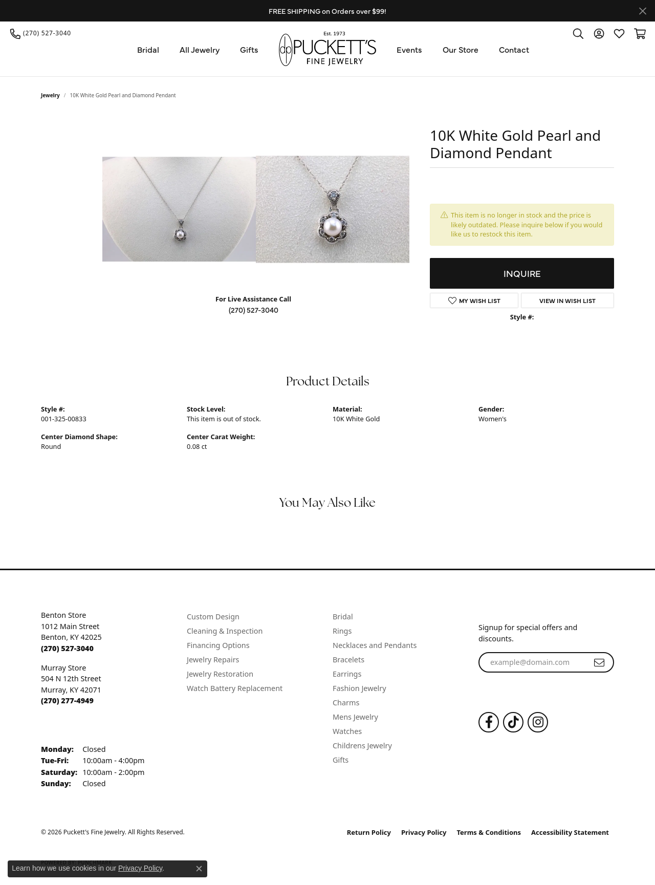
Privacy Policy (424, 832)
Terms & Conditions (489, 832)
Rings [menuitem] (342, 631)
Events (409, 49)
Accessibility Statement (570, 832)
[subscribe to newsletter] (599, 662)
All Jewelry (200, 49)
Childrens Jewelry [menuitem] (362, 745)
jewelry (50, 95)
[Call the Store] (67, 648)
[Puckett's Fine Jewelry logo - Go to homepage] (327, 48)
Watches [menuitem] (347, 731)
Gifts (249, 49)
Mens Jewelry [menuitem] (355, 717)
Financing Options (218, 645)
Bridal (148, 49)
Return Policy (369, 832)
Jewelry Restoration (220, 674)
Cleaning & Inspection (225, 631)
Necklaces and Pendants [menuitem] (375, 645)
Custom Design (213, 616)
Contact (514, 49)
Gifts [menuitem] (340, 760)
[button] (578, 33)
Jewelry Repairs (213, 659)
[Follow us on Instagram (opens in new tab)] (538, 722)
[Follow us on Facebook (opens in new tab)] (488, 722)
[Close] (642, 11)
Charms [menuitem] (346, 702)
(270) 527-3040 (253, 310)
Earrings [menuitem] (347, 674)
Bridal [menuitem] (343, 616)
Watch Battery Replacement (234, 688)
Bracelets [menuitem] (348, 659)
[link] (40, 33)
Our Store (460, 49)
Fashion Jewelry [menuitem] (359, 688)
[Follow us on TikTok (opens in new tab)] (513, 722)
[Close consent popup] (199, 869)
